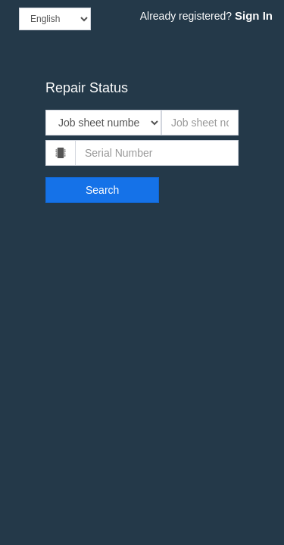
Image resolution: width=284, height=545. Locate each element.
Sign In (254, 15)
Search (102, 190)
